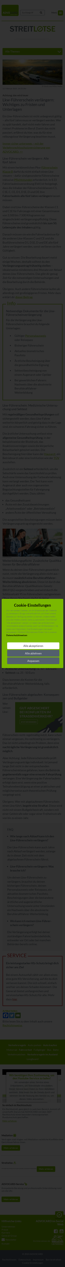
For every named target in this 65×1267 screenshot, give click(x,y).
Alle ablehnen (33, 653)
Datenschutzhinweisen (16, 635)
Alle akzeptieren (33, 646)
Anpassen (33, 661)
